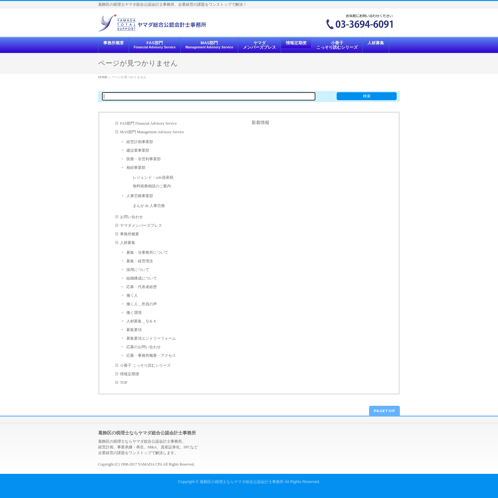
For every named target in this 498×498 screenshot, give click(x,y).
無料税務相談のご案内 (152, 186)
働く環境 (134, 312)
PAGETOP (384, 410)
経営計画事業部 (139, 142)
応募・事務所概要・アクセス (151, 355)
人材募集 (127, 242)
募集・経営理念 (139, 261)
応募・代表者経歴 (141, 287)
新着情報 (260, 122)
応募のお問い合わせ (143, 347)
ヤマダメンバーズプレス (141, 225)
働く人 (132, 295)
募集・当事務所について (147, 252)
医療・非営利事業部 (143, 159)
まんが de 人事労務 (149, 206)
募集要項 (134, 330)
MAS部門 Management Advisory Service (152, 132)
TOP (123, 382)
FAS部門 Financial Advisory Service (148, 123)
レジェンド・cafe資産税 (153, 177)
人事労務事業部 (139, 196)
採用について (137, 269)
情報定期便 (129, 374)
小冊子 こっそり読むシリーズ (145, 365)
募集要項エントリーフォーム (151, 338)
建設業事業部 (137, 150)
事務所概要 (129, 234)
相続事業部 (135, 167)
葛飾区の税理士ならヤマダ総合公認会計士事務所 (242, 482)
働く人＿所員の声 (141, 304)
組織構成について (141, 278)
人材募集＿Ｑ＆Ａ (141, 321)
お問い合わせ (131, 217)
